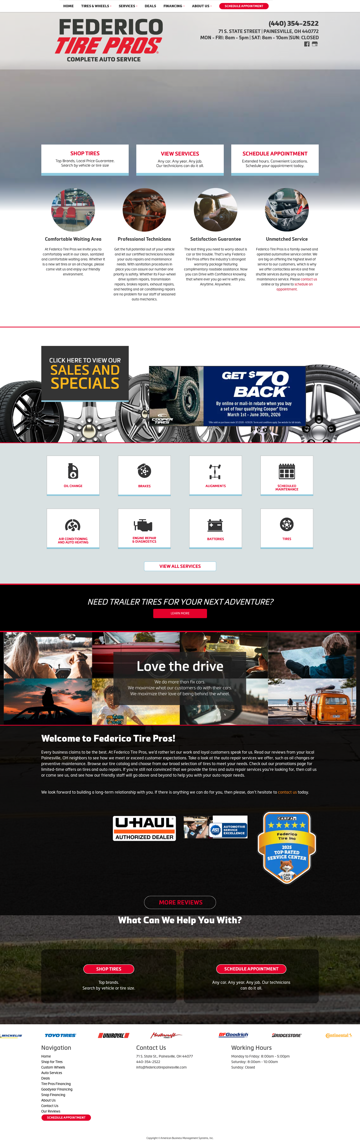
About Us (202, 6)
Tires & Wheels (96, 6)
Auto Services (51, 1073)
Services (128, 6)
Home (68, 6)
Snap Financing (53, 1095)
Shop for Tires (51, 1062)
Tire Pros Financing (56, 1084)
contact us (309, 279)
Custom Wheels (53, 1067)
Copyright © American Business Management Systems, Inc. (180, 1138)
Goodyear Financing (56, 1089)
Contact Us (49, 1106)
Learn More (180, 613)
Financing (174, 6)
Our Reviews (50, 1111)
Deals (150, 6)
